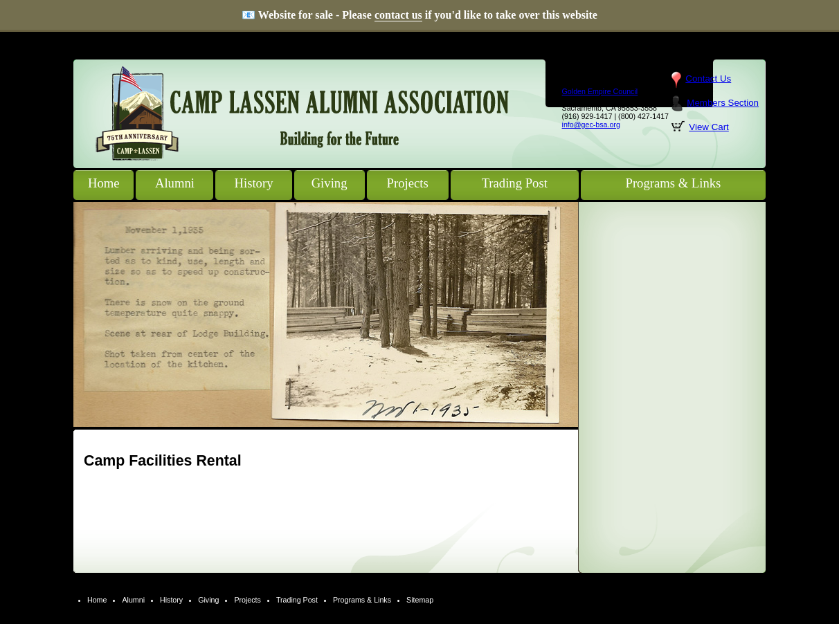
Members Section (723, 103)
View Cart (709, 127)
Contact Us (708, 78)
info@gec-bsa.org (591, 124)
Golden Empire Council (600, 91)
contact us (398, 15)
